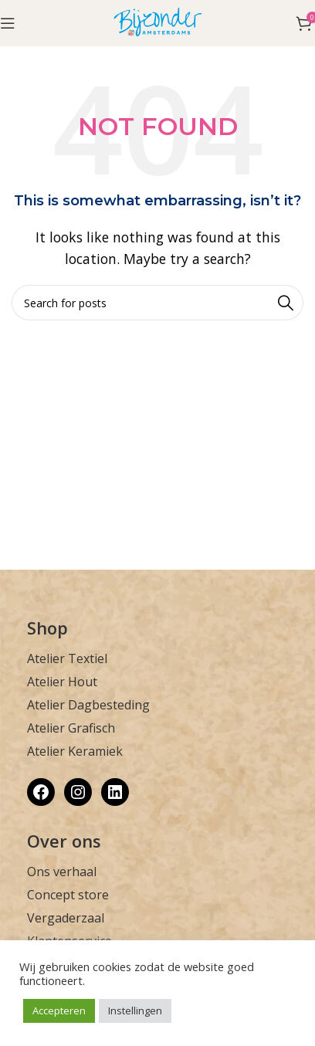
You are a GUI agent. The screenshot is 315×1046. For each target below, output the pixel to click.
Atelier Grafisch (71, 727)
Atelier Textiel (67, 658)
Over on (60, 840)
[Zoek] (157, 302)
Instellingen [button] (135, 1010)
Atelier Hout (62, 681)
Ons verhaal (62, 871)
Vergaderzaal (65, 917)
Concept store (68, 894)
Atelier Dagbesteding (88, 704)
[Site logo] (158, 21)
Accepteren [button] (59, 1010)
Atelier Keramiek (75, 751)
